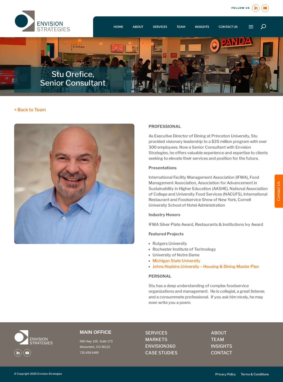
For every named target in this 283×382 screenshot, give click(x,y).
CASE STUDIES (161, 353)
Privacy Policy (225, 374)
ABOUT (219, 333)
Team (181, 27)
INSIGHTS (221, 347)
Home (118, 27)
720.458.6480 (89, 352)
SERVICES (156, 333)
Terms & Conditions (255, 374)
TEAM (217, 340)
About (138, 27)
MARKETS (156, 340)
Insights (202, 27)
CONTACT (221, 353)
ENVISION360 (160, 347)
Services (160, 27)
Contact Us (228, 27)
